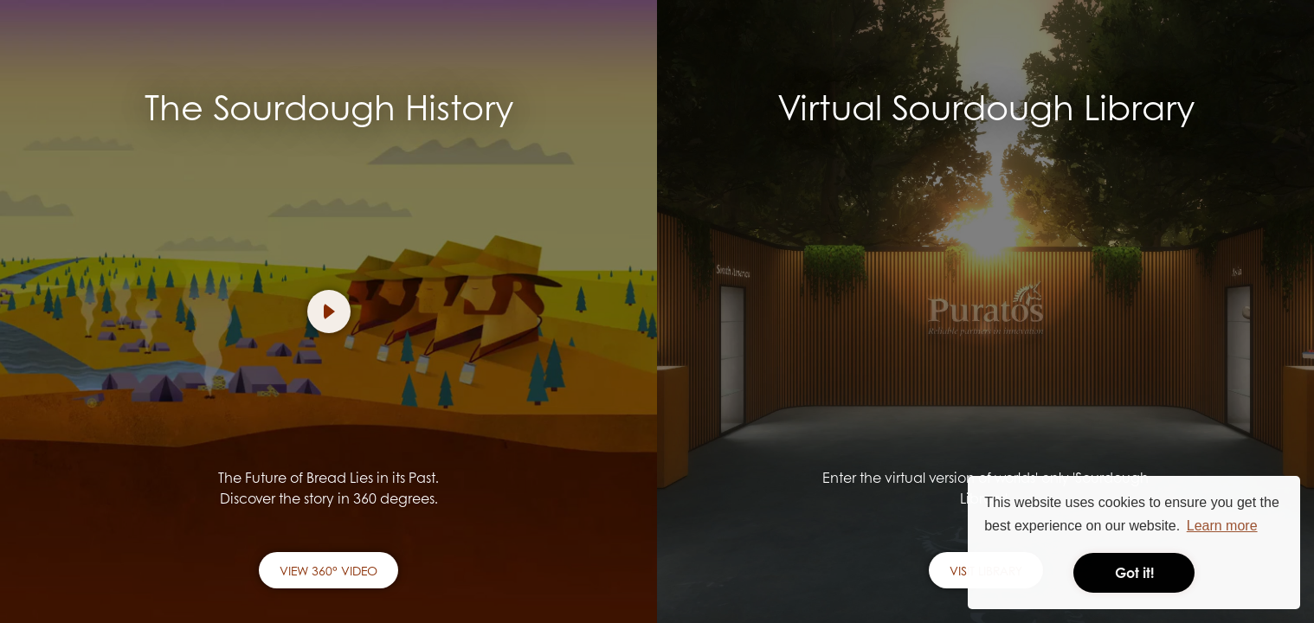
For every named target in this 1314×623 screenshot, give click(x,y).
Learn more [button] (1222, 525)
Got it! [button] (1134, 572)
